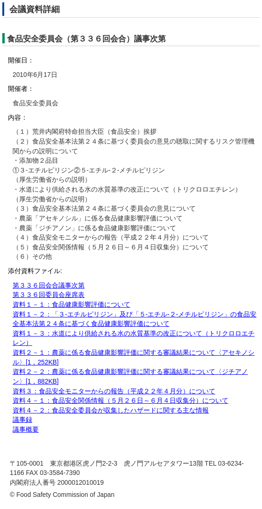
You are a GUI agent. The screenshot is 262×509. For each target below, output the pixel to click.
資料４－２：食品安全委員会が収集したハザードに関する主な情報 (111, 410)
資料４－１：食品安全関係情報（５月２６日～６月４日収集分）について (120, 400)
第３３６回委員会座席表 (49, 294)
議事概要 (26, 429)
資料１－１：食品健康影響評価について (71, 304)
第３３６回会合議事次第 (49, 285)
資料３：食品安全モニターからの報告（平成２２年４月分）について (114, 391)
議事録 (22, 419)
